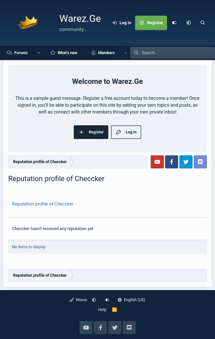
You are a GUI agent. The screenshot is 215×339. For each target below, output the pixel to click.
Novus (78, 300)
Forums (21, 53)
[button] (188, 23)
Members (106, 53)
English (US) (131, 300)
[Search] (203, 23)
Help (102, 309)
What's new (67, 53)
